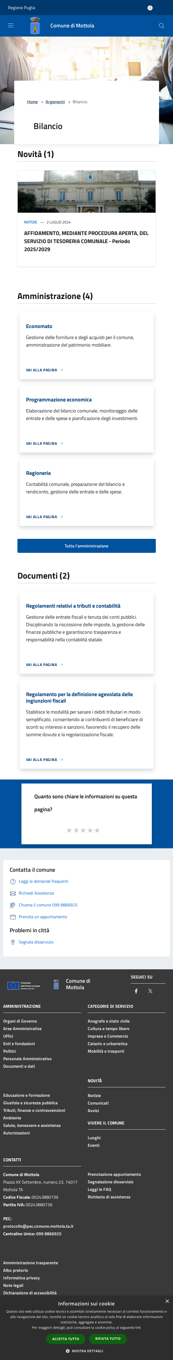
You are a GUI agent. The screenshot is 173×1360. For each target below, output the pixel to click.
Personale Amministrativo (27, 1058)
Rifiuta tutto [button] (108, 1338)
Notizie (30, 222)
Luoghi (94, 1137)
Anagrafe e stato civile (109, 1021)
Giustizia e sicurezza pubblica (30, 1102)
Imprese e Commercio (108, 1036)
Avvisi (93, 1110)
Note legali (13, 1285)
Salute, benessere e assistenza (32, 1125)
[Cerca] (162, 26)
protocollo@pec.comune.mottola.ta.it (38, 1226)
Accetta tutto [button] (65, 1339)
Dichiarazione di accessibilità (30, 1293)
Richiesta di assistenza (109, 1197)
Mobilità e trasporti (106, 1051)
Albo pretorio (15, 1270)
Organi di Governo (20, 1021)
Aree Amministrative (22, 1028)
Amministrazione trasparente (30, 1262)
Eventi (94, 1145)
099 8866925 (48, 1233)
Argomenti (55, 101)
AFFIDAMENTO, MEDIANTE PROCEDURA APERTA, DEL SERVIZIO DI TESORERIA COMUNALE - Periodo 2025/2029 (86, 241)
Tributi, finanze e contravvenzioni (34, 1110)
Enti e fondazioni (19, 1043)
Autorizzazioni (16, 1133)
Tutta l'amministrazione (86, 546)
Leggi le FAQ (99, 1189)
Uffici (8, 1036)
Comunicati (98, 1103)
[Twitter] (150, 991)
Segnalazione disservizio (111, 1182)
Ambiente (12, 1118)
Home (32, 101)
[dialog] (86, 1328)
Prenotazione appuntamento (114, 1174)
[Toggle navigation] (11, 25)
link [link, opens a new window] (138, 1327)
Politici (9, 1051)
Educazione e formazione (26, 1095)
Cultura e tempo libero (109, 1028)
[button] (87, 1351)
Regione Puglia (21, 7)
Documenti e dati (19, 1066)
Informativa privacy (21, 1277)
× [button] (167, 1302)
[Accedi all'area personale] (150, 8)
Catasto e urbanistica (107, 1043)
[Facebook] (136, 991)
